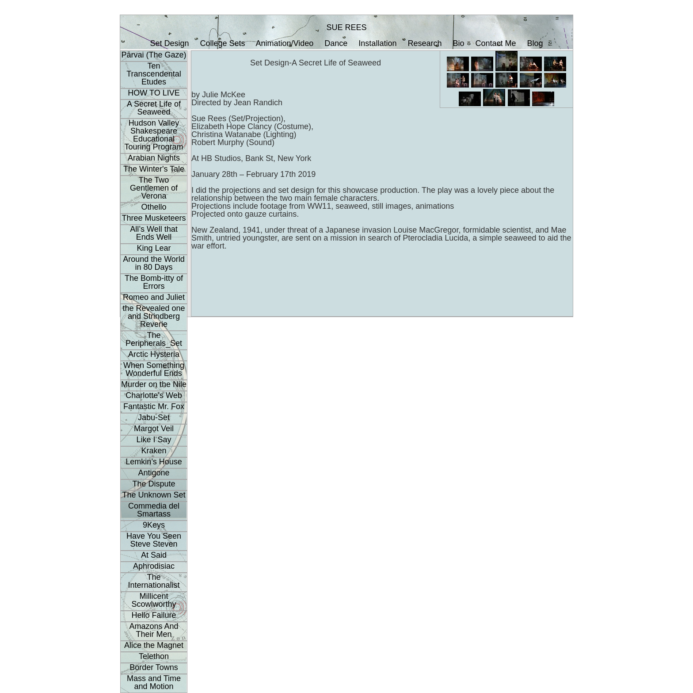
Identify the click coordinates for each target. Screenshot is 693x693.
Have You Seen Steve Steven (153, 540)
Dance (335, 43)
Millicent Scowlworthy (153, 600)
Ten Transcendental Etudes (153, 73)
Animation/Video (285, 43)
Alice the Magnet (153, 645)
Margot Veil (154, 428)
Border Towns (153, 667)
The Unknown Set (153, 494)
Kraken (153, 450)
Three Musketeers (154, 218)
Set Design (169, 43)
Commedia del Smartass (153, 510)
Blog (535, 43)
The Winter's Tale (153, 169)
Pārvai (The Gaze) (153, 54)
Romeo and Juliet (154, 297)
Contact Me (496, 43)
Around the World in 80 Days (154, 263)
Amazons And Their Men (153, 630)
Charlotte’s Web (154, 395)
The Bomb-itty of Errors (154, 282)
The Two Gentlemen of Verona (154, 188)
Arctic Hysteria (153, 354)
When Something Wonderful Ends (153, 369)
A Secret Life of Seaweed (154, 108)
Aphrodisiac (154, 566)
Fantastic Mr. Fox (153, 406)
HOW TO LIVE (153, 92)
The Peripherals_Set (154, 339)
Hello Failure (153, 615)
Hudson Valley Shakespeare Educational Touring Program (153, 135)
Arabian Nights (154, 157)
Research (424, 43)
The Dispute (153, 483)
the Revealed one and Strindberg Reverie (153, 316)
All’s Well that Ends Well (153, 233)
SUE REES (346, 27)
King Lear (154, 248)
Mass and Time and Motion (154, 682)
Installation (377, 43)
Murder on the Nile (154, 384)
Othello (153, 207)
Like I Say (153, 439)
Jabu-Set (154, 417)
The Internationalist (153, 581)
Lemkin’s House (154, 461)
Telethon (154, 656)
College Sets (222, 43)
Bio (459, 43)
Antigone (153, 472)
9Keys (154, 525)
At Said (154, 555)
